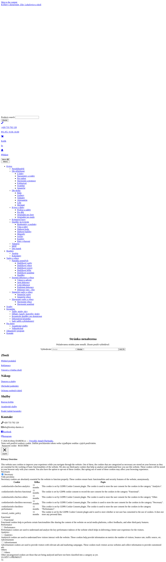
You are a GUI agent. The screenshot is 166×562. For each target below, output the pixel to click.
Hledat (4, 120)
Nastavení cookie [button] (9, 446)
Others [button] (4, 550)
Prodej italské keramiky (11, 411)
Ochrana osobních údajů (11, 390)
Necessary (8, 474)
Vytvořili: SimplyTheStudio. (41, 441)
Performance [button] (6, 525)
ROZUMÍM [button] (23, 446)
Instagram (6, 436)
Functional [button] (5, 517)
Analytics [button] (5, 532)
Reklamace (6, 365)
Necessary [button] (5, 472)
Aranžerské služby (9, 406)
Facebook (6, 432)
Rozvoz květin (7, 402)
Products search (8, 117)
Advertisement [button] (7, 540)
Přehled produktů (8, 361)
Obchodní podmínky (10, 386)
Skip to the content (9, 2)
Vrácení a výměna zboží (11, 370)
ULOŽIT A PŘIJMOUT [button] (11, 557)
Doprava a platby (8, 381)
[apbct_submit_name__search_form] (122, 349)
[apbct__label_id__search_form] (101, 349)
